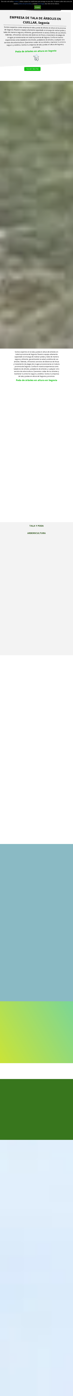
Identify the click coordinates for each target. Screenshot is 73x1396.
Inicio (19, 2)
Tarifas (53, 5)
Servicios (42, 5)
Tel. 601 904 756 (18, 69)
